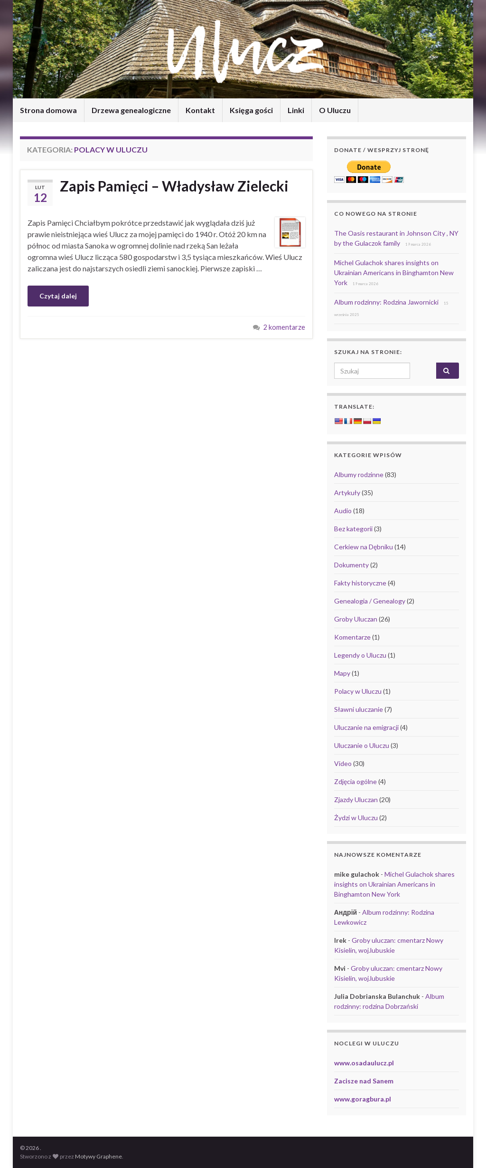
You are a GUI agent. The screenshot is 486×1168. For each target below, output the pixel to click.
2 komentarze (284, 327)
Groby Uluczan (355, 619)
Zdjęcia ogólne (355, 781)
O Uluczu (335, 110)
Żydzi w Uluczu (356, 818)
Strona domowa (48, 110)
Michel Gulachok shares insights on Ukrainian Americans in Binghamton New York (394, 272)
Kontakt (200, 110)
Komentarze (352, 637)
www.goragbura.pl (362, 1099)
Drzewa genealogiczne (131, 110)
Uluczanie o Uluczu (361, 745)
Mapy (342, 673)
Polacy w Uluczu (358, 691)
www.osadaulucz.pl (364, 1063)
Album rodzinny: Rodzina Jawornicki (386, 302)
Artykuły (347, 492)
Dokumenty (351, 565)
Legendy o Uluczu (360, 655)
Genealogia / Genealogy (369, 601)
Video (343, 763)
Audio (343, 511)
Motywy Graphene (98, 1156)
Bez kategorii (353, 529)
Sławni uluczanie (358, 709)
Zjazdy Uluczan (356, 799)
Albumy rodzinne (358, 474)
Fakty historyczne (360, 583)
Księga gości (251, 110)
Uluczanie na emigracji (366, 727)
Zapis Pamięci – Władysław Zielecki (174, 185)
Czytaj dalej (58, 296)
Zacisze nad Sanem (363, 1081)
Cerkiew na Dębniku (363, 547)
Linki (296, 110)
